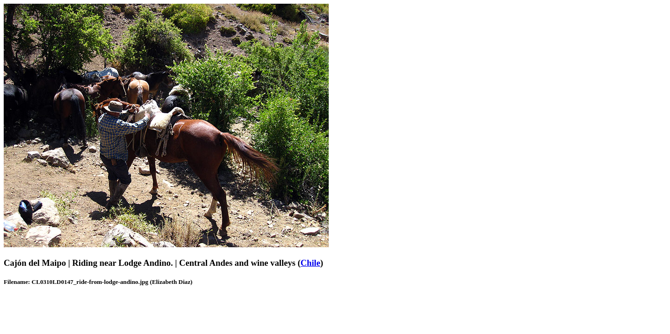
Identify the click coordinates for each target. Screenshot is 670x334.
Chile (310, 263)
